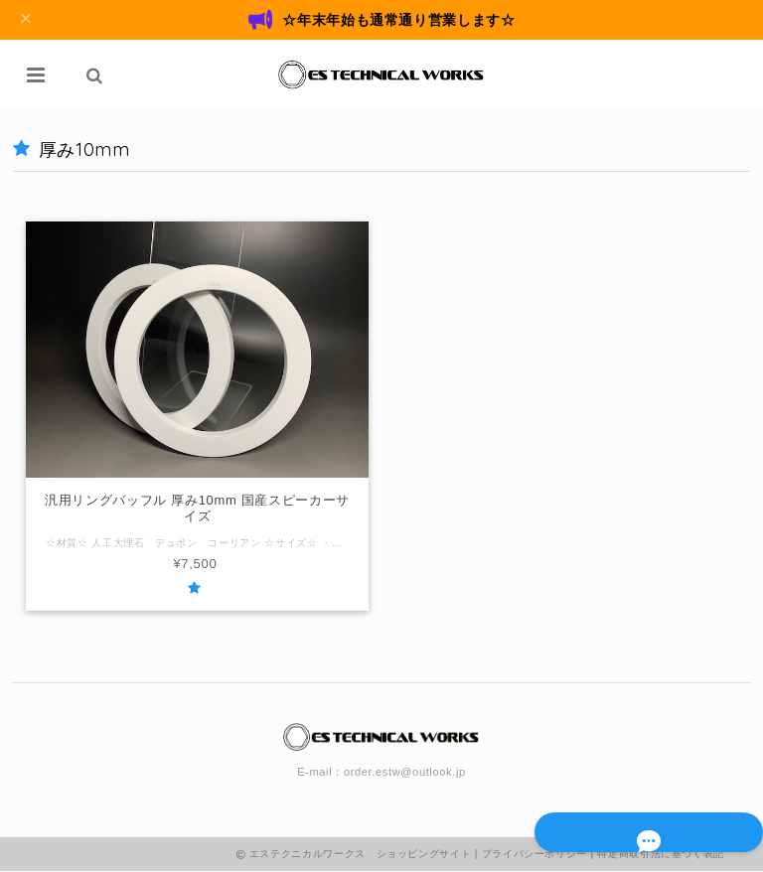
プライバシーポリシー (535, 854)
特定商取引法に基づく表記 (660, 854)
